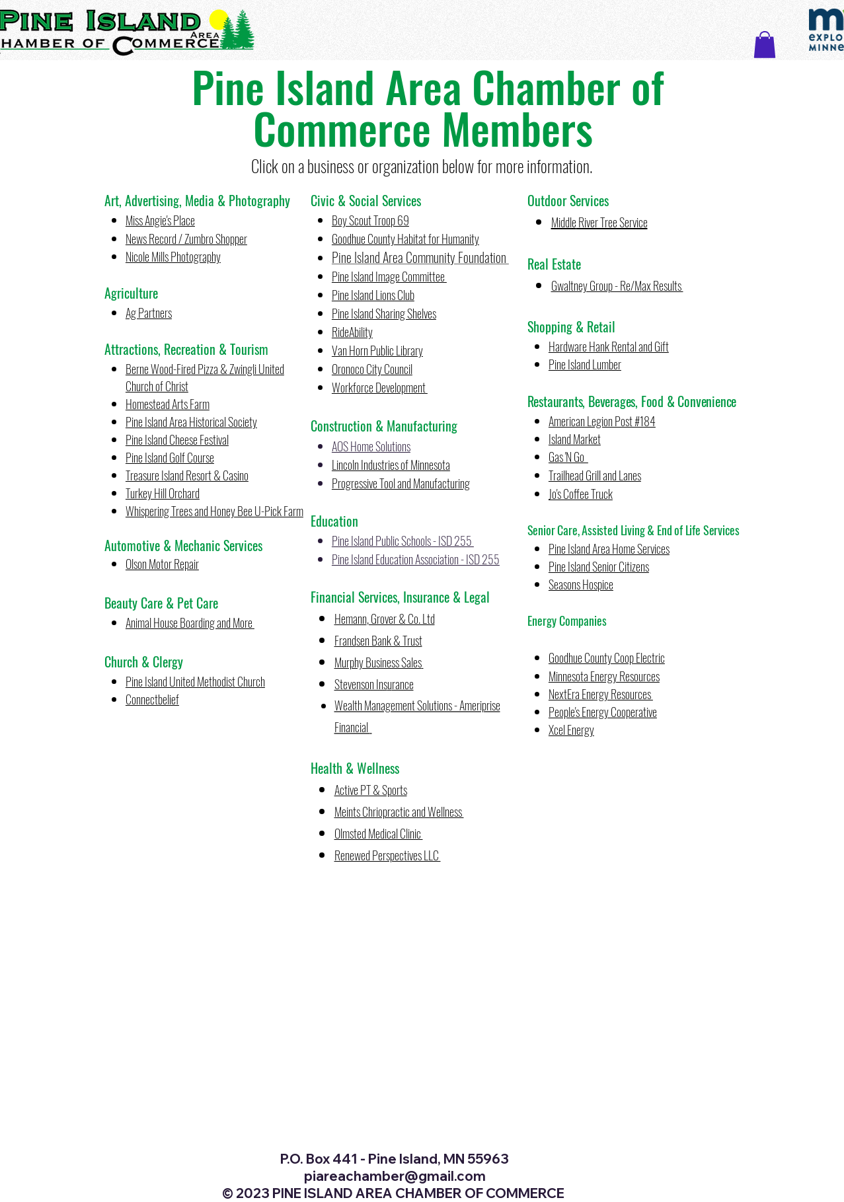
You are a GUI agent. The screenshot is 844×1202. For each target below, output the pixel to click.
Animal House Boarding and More (189, 622)
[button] (764, 44)
